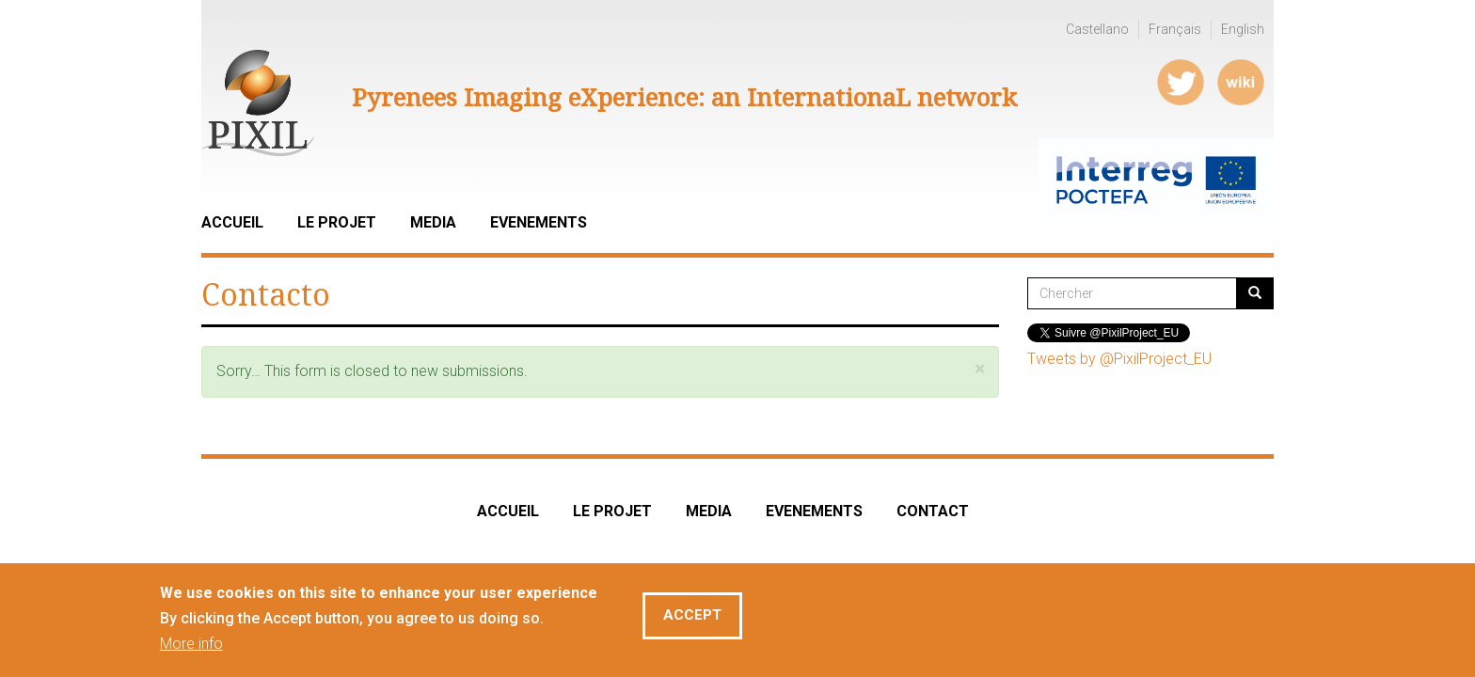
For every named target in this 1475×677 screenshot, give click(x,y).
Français (1175, 29)
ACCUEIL (508, 511)
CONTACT (932, 511)
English (1242, 29)
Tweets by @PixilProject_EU (1119, 359)
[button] (980, 369)
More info (191, 646)
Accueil (232, 222)
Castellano (1097, 29)
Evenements (538, 222)
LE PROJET (336, 222)
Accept (692, 617)
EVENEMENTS (814, 511)
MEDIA (709, 511)
